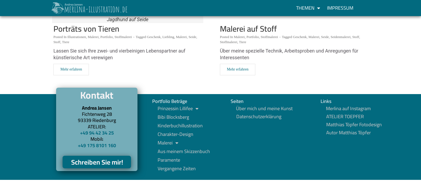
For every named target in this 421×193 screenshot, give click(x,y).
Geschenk (154, 37)
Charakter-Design (175, 134)
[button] (367, 8)
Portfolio (106, 37)
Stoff (56, 42)
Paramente (169, 160)
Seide (192, 37)
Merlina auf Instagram (348, 109)
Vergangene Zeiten (177, 169)
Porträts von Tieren (86, 28)
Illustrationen (76, 37)
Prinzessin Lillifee (178, 109)
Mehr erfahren (71, 69)
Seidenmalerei (340, 37)
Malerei (93, 37)
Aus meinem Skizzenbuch (184, 151)
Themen (308, 8)
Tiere (65, 42)
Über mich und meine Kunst (264, 109)
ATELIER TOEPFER (345, 117)
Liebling (168, 37)
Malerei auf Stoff (248, 28)
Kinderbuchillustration (180, 126)
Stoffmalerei (123, 37)
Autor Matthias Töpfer (348, 133)
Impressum (340, 7)
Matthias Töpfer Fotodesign (354, 125)
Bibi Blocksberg (173, 117)
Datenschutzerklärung (258, 117)
